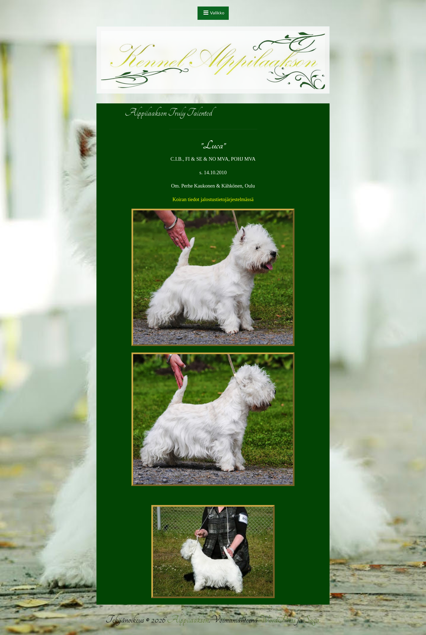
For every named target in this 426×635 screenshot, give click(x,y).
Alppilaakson (188, 620)
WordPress (277, 620)
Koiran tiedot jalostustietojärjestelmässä (213, 199)
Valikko (217, 12)
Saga (311, 620)
